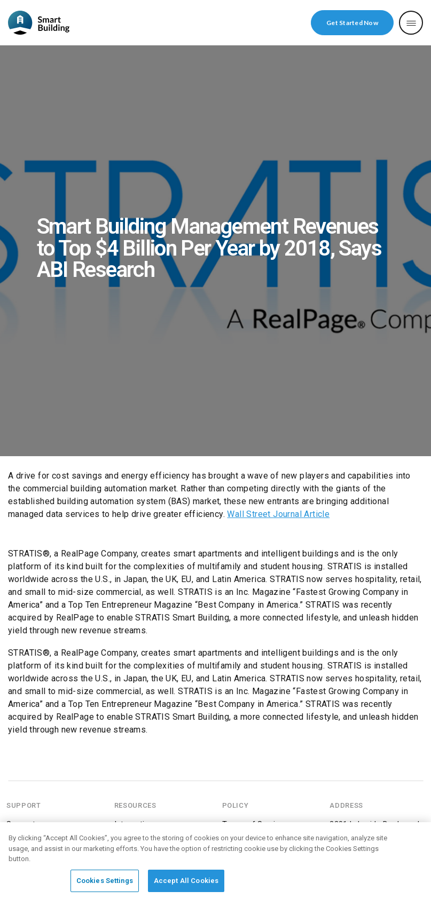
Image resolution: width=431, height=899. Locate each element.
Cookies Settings (104, 883)
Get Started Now (352, 23)
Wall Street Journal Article (278, 514)
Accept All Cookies (186, 883)
